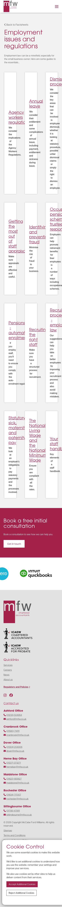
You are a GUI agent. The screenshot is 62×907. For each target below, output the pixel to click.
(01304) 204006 (14, 746)
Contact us (11, 703)
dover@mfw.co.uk (15, 750)
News (6, 674)
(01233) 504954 (14, 714)
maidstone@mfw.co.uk (17, 782)
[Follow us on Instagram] (5, 695)
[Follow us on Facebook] (11, 695)
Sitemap (8, 830)
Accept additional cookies (22, 884)
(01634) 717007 (13, 794)
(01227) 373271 (13, 762)
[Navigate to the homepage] (10, 6)
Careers (8, 669)
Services (8, 665)
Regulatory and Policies (16, 686)
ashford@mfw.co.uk (16, 718)
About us (8, 679)
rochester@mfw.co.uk (17, 798)
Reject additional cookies (21, 892)
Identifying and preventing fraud (39, 234)
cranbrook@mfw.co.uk (17, 734)
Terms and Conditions (14, 835)
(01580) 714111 (12, 730)
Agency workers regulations (19, 117)
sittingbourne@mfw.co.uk (19, 814)
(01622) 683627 (14, 778)
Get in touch (14, 543)
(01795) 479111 (13, 810)
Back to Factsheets (16, 24)
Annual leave (36, 103)
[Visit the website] (38, 573)
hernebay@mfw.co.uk (17, 766)
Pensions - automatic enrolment (19, 330)
